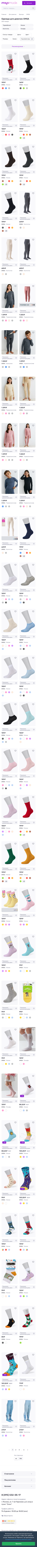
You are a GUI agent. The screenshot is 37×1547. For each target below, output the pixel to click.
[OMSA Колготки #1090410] (9, 528)
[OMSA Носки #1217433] (9, 156)
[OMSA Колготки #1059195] (9, 1411)
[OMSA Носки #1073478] (27, 853)
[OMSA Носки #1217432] (27, 110)
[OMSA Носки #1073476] (9, 853)
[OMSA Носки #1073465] (27, 621)
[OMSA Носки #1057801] (9, 63)
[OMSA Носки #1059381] (27, 1364)
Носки (23, 25)
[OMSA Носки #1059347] (9, 1318)
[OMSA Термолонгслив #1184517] (27, 342)
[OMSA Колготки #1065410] (9, 249)
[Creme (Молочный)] (9, 320)
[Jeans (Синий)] (5, 366)
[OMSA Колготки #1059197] (27, 1411)
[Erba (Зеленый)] (23, 88)
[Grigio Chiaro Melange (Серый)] (26, 1110)
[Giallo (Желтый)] (2, 924)
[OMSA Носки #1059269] (9, 1225)
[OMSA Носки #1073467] (27, 667)
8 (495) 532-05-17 (11, 1495)
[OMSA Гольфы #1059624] (27, 1039)
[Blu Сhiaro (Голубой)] (9, 599)
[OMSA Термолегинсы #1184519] (27, 389)
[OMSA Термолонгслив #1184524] (27, 482)
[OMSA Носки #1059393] (9, 1179)
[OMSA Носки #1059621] (27, 993)
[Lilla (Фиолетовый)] (12, 645)
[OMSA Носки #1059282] (9, 1271)
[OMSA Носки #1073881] (27, 528)
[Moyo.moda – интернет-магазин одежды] (9, 3)
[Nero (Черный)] (20, 88)
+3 (24, 138)
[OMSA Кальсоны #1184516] (9, 342)
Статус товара (7, 34)
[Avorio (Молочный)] (20, 134)
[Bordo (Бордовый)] (5, 134)
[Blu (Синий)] (5, 88)
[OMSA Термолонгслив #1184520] (9, 435)
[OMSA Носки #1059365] (9, 1364)
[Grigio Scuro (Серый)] (20, 181)
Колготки (6, 28)
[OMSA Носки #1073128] (27, 900)
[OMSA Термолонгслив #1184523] (9, 482)
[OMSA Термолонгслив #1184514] (9, 296)
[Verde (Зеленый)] (20, 137)
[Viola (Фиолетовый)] (23, 1156)
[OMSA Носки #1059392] (27, 1132)
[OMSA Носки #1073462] (9, 575)
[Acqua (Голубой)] (9, 1249)
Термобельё (7, 25)
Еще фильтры (27, 39)
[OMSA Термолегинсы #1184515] (27, 296)
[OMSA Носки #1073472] (9, 807)
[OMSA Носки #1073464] (9, 621)
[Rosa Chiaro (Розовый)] (9, 134)
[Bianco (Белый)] (2, 134)
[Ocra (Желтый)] (26, 134)
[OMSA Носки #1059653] (27, 63)
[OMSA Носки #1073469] (27, 714)
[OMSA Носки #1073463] (27, 575)
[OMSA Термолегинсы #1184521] (27, 435)
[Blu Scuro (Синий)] (20, 552)
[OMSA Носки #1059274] (27, 1225)
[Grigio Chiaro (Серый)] (9, 88)
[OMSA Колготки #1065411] (27, 249)
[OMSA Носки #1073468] (9, 714)
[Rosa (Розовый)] (5, 599)
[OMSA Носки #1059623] (9, 1039)
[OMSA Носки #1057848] (9, 110)
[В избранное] (15, 54)
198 (20, 1458)
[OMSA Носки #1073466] (9, 667)
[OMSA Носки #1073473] (27, 807)
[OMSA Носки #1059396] (27, 1179)
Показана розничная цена (9, 79)
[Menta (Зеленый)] (2, 648)
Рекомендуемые (17, 46)
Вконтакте (7, 1516)
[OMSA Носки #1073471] (27, 760)
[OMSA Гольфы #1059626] (9, 1086)
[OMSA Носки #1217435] (9, 203)
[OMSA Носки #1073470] (9, 760)
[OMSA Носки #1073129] (9, 946)
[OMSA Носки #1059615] (27, 946)
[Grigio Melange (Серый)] (26, 88)
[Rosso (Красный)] (2, 88)
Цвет (27, 34)
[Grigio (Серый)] (2, 320)
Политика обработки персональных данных (17, 1530)
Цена (19, 34)
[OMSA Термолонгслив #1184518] (9, 389)
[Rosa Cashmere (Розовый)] (5, 320)
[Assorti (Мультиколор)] (20, 1342)
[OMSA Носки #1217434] (27, 156)
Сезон (15, 39)
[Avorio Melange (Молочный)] (23, 227)
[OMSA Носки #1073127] (9, 900)
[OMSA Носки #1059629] (9, 1132)
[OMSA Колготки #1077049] (27, 203)
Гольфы (23, 28)
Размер (5, 39)
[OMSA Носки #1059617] (9, 993)
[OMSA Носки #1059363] (27, 1318)
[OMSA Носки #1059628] (27, 1086)
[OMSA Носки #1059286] (27, 1271)
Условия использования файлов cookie (18, 1539)
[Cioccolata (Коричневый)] (30, 134)
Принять (18, 1544)
